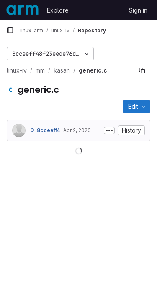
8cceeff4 (44, 130)
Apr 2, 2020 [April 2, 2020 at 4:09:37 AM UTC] (77, 130)
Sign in (138, 10)
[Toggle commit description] (109, 130)
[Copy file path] (142, 70)
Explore (58, 10)
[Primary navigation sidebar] (10, 30)
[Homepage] (22, 10)
